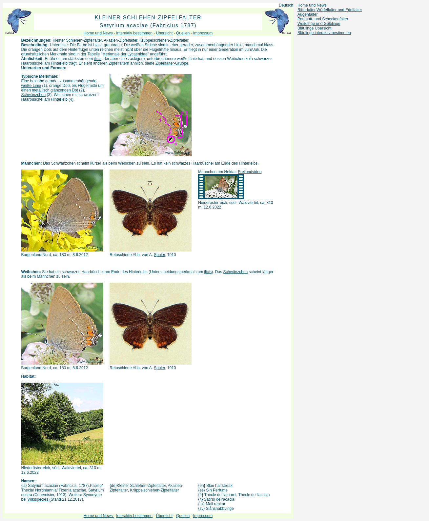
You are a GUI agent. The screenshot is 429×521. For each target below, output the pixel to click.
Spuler (159, 254)
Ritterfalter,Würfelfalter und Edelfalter (329, 10)
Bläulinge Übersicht (314, 28)
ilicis (98, 58)
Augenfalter (307, 14)
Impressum (203, 33)
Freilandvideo (250, 172)
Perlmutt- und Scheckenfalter (322, 19)
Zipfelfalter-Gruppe (171, 63)
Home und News (312, 5)
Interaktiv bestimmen (134, 33)
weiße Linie (31, 85)
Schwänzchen (33, 94)
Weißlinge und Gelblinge (318, 23)
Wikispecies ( (39, 499)
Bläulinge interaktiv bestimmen (324, 32)
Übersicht (164, 33)
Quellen (183, 33)
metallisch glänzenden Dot (55, 90)
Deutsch (286, 5)
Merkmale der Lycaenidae (125, 54)
